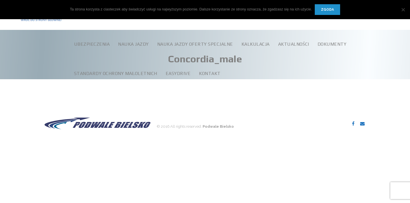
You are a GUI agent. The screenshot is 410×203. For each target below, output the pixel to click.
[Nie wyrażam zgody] (403, 9)
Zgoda (327, 10)
